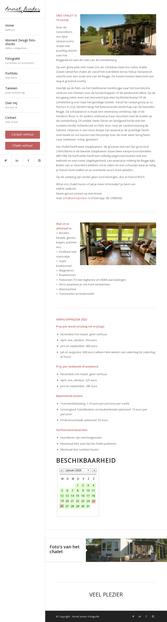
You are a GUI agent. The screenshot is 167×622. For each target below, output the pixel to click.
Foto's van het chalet (65, 549)
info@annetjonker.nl (76, 198)
